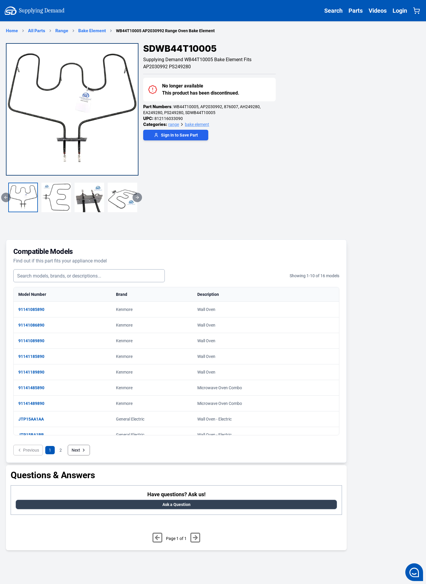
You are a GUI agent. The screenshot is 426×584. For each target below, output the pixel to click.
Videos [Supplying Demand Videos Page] (378, 10)
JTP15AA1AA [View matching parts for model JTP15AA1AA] (34, 419)
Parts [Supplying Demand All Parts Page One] (355, 10)
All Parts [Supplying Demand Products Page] (36, 30)
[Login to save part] (175, 136)
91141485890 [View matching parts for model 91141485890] (34, 387)
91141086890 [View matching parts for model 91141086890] (34, 325)
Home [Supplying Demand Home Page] (12, 30)
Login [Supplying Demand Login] (400, 10)
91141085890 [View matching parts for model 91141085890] (34, 309)
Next (79, 450)
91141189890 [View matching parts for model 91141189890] (34, 372)
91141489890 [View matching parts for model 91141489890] (34, 403)
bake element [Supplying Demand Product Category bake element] (197, 124)
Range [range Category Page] (61, 30)
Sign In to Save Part (176, 135)
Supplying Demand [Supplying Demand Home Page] (34, 11)
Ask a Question (176, 504)
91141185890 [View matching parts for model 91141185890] (34, 356)
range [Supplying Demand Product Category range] (173, 124)
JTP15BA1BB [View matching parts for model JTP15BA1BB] (34, 434)
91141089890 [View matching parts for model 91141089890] (34, 340)
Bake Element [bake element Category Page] (92, 30)
